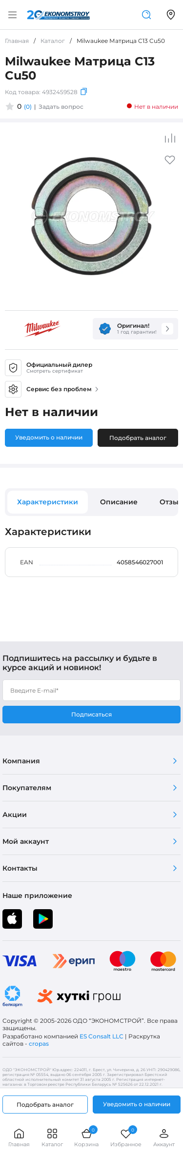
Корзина (86, 1138)
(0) (28, 106)
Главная (19, 1138)
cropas (39, 1043)
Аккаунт (164, 1138)
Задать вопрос (61, 106)
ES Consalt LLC (101, 1036)
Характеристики (47, 502)
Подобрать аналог (137, 437)
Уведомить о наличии (48, 437)
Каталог (52, 1138)
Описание (119, 502)
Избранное (126, 1138)
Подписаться (91, 714)
